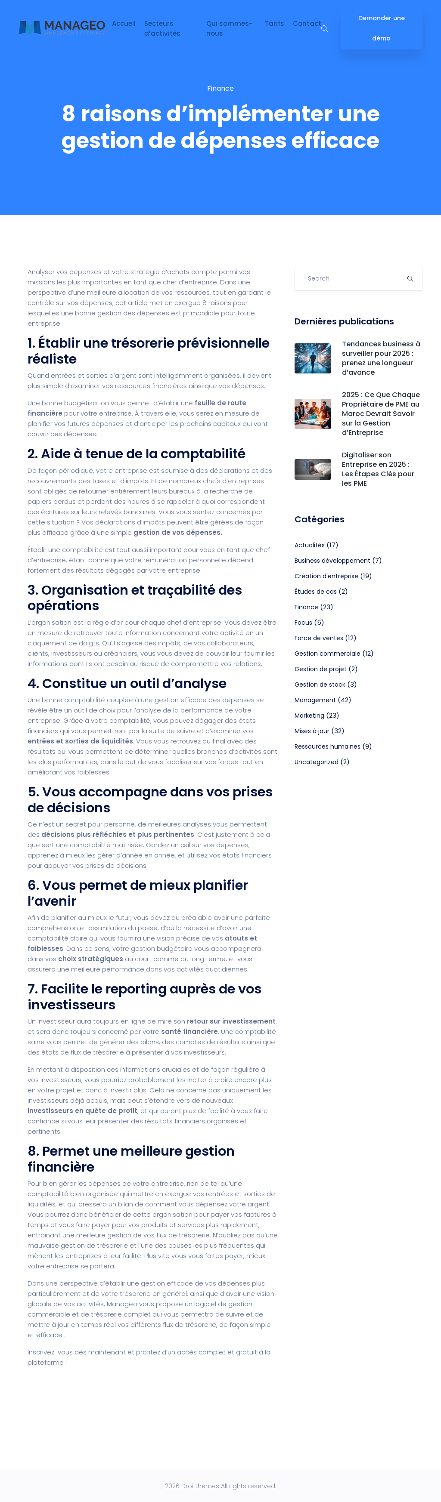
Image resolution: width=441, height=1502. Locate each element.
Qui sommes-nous (229, 28)
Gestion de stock (320, 684)
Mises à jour (312, 731)
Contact (307, 23)
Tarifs (274, 23)
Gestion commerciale (327, 653)
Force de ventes (319, 638)
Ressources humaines (327, 746)
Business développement (332, 560)
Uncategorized (317, 762)
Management (315, 700)
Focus (303, 622)
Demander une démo (381, 28)
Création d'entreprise (326, 576)
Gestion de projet (321, 669)
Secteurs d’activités (162, 28)
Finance (220, 88)
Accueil (124, 23)
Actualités (310, 545)
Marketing (309, 715)
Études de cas (316, 591)
